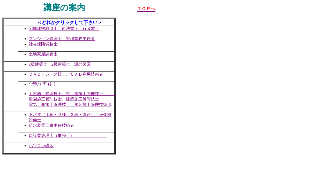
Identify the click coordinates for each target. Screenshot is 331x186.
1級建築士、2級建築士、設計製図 (60, 64)
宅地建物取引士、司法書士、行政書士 (64, 28)
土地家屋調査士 (43, 54)
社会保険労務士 (45, 44)
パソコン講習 (41, 145)
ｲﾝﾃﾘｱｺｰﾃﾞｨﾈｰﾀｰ (43, 84)
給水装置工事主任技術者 (51, 125)
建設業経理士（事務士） (68, 135)
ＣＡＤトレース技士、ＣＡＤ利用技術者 (66, 74)
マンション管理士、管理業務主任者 (62, 38)
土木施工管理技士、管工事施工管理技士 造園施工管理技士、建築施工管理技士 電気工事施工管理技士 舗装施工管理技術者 (73, 99)
